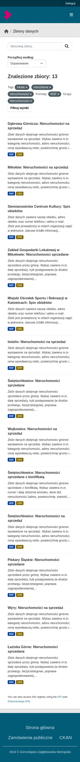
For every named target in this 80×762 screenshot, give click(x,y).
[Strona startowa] (6, 31)
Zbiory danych (26, 31)
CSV (19, 154)
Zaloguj (70, 3)
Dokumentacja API (18, 701)
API (59, 696)
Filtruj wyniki (19, 108)
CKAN (65, 737)
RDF (11, 154)
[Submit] (66, 46)
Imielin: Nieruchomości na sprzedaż (37, 342)
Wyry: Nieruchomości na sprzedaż (35, 608)
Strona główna (40, 727)
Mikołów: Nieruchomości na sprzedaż (38, 167)
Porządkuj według (20, 57)
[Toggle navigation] (71, 15)
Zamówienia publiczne (30, 737)
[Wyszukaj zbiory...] (34, 46)
